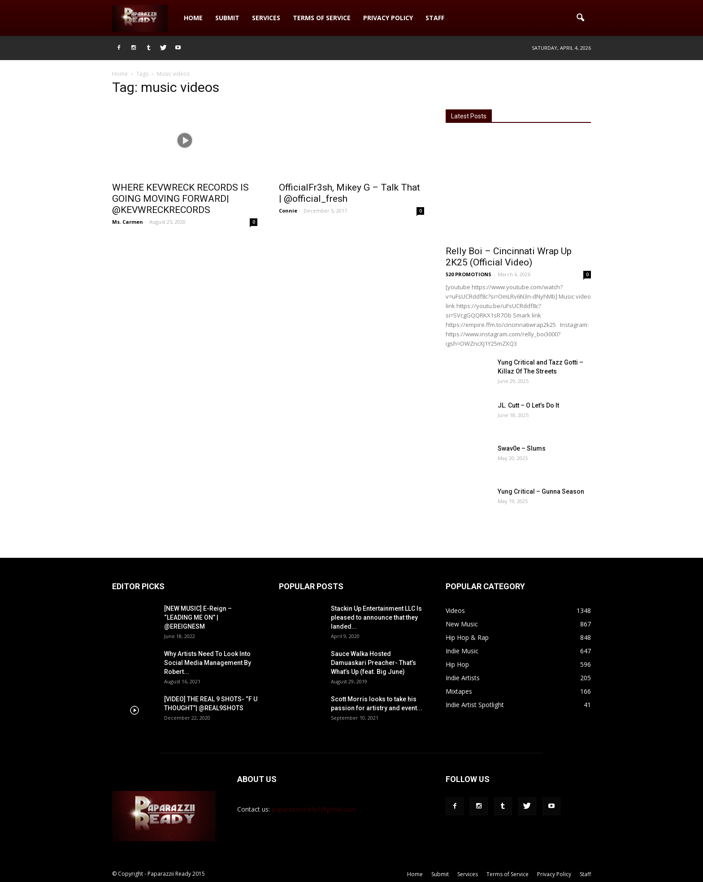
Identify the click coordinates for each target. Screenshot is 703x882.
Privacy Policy (388, 17)
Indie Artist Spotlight (475, 704)
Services (266, 17)
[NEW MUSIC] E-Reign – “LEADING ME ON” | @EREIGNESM (198, 617)
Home (193, 17)
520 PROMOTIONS (468, 274)
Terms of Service (322, 17)
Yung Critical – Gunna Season (541, 491)
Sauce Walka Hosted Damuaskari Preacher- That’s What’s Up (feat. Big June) (373, 662)
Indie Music (462, 651)
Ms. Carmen (127, 221)
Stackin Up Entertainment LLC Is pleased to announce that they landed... (376, 617)
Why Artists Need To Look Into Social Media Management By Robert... (207, 662)
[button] (580, 18)
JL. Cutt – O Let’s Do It (528, 405)
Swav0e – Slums (522, 448)
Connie (288, 210)
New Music (462, 624)
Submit (227, 17)
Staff (434, 17)
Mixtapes (459, 691)
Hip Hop (457, 664)
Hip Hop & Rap (467, 637)
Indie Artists (463, 677)
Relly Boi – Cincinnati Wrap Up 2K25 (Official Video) (509, 257)
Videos (455, 610)
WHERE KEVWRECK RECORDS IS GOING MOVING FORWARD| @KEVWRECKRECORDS (180, 198)
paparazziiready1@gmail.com (314, 809)
